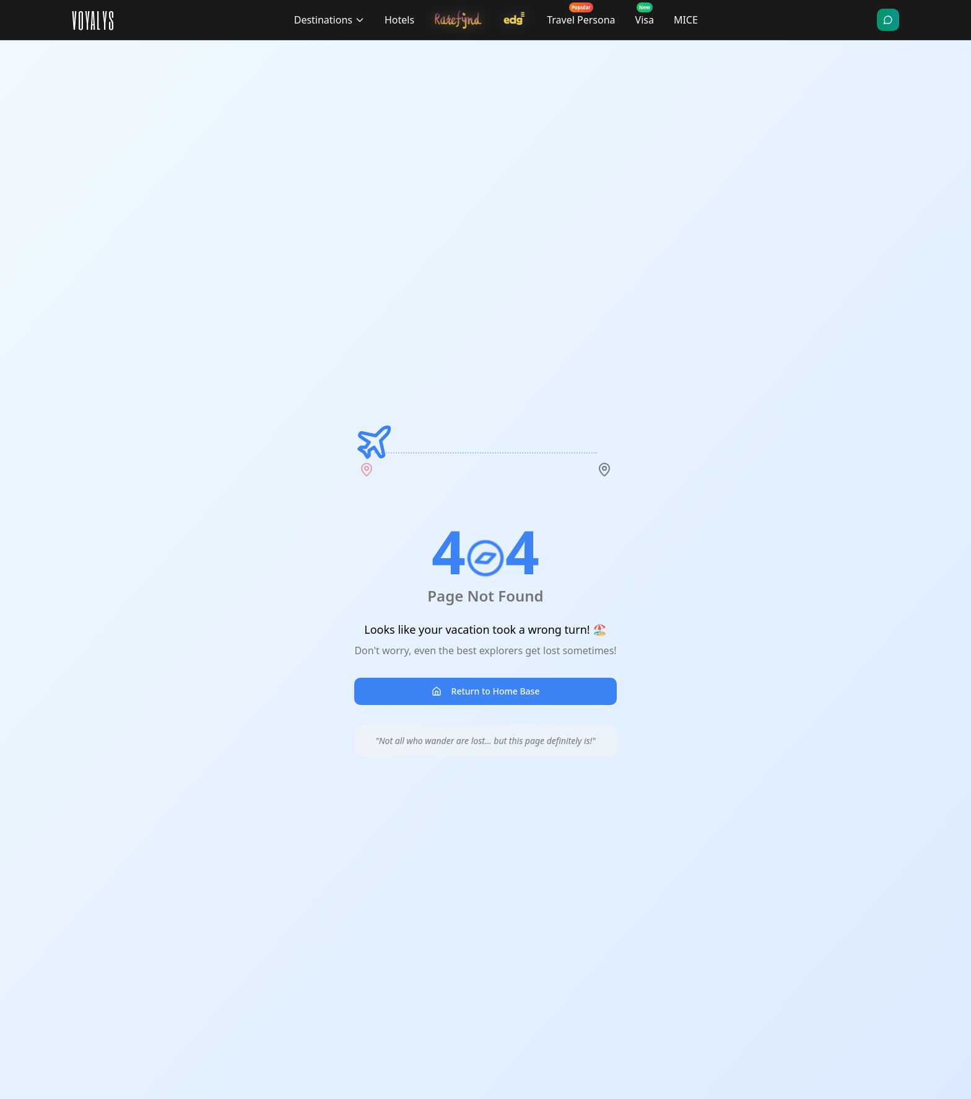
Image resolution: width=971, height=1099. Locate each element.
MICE (686, 20)
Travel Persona (581, 17)
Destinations (329, 20)
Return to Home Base (486, 691)
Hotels (399, 20)
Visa (644, 17)
